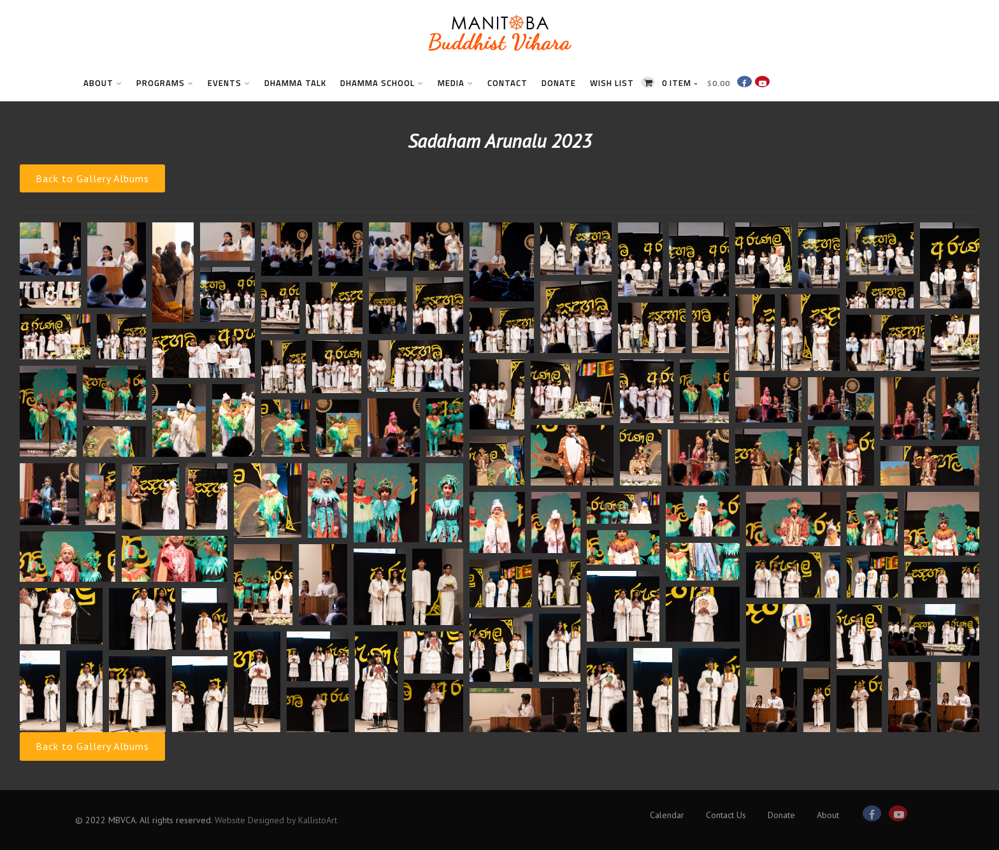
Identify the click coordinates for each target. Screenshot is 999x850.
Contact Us (726, 815)
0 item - (696, 82)
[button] (50, 248)
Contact (507, 82)
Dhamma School (382, 82)
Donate (559, 82)
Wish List (612, 82)
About (102, 82)
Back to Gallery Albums (92, 178)
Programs (165, 82)
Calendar (667, 815)
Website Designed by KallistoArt (276, 820)
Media (455, 82)
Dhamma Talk (295, 82)
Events (229, 82)
